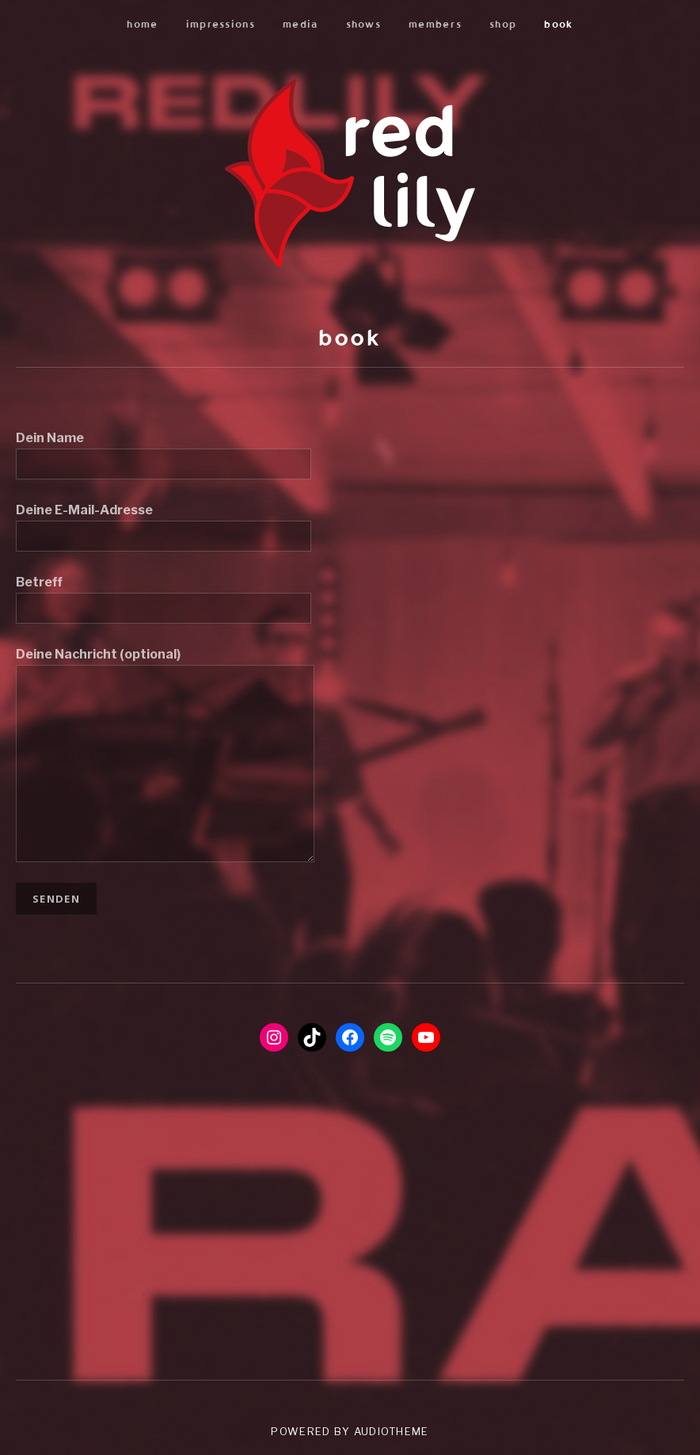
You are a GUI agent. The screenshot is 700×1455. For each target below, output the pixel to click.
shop (502, 23)
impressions (220, 23)
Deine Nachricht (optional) (165, 664)
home (142, 23)
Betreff (163, 595)
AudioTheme (391, 1431)
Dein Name (163, 451)
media (300, 23)
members (435, 23)
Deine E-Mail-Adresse (163, 523)
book (558, 23)
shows (364, 23)
